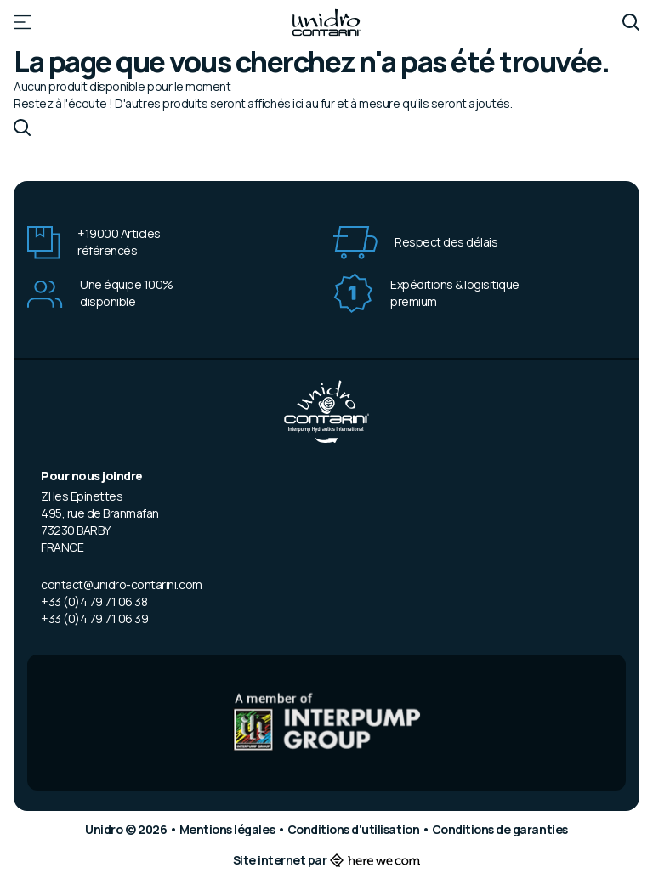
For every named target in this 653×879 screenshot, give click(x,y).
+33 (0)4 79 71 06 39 (94, 618)
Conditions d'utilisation (354, 829)
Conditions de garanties (500, 829)
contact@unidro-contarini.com (121, 584)
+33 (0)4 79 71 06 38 (94, 601)
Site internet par (327, 860)
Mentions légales (228, 829)
